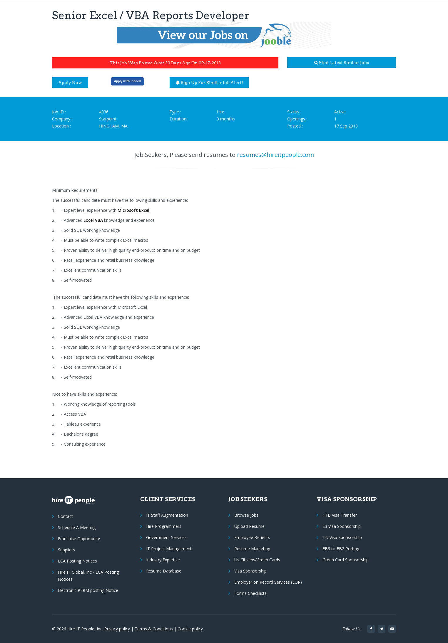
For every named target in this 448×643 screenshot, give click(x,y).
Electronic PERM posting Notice (88, 590)
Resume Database (163, 571)
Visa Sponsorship (250, 571)
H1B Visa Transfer (339, 515)
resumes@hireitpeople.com (275, 155)
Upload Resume (249, 526)
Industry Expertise (163, 560)
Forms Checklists (250, 593)
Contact (65, 516)
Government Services (166, 537)
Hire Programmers (163, 526)
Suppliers (66, 550)
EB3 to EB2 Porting (340, 548)
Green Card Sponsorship (345, 560)
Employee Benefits (252, 537)
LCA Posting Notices (77, 561)
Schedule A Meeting (77, 527)
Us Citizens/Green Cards (257, 560)
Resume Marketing (252, 548)
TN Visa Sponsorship (342, 537)
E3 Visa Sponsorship (341, 526)
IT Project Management (169, 548)
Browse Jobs (246, 515)
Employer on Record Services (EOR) (268, 582)
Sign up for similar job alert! (209, 82)
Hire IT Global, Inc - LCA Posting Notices (88, 575)
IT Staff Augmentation (167, 515)
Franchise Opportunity (79, 538)
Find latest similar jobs (341, 62)
